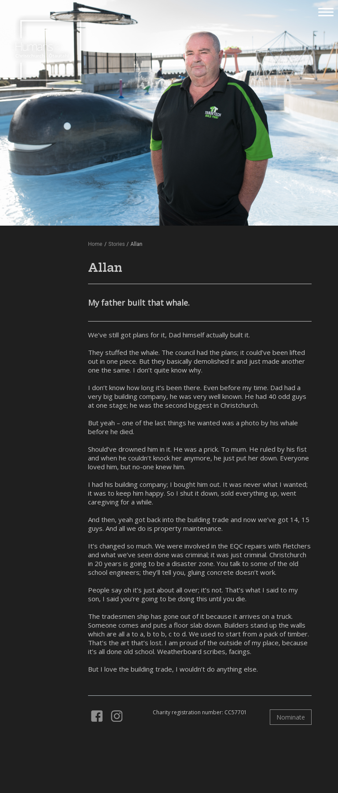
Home (95, 244)
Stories (116, 244)
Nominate (290, 717)
